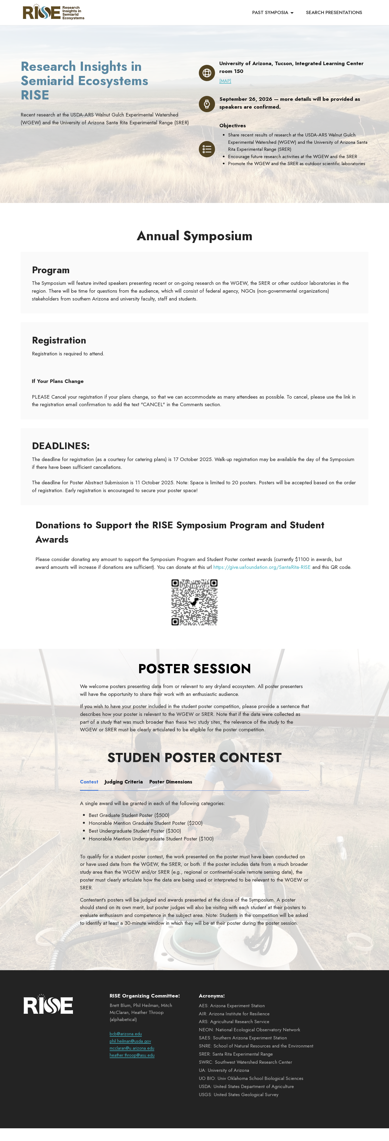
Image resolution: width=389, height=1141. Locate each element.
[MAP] (225, 80)
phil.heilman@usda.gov (133, 1053)
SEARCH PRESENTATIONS (334, 12)
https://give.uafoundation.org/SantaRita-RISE (262, 579)
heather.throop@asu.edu (134, 1067)
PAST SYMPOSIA (270, 12)
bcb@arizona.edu (127, 1046)
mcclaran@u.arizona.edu (134, 1060)
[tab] (89, 794)
